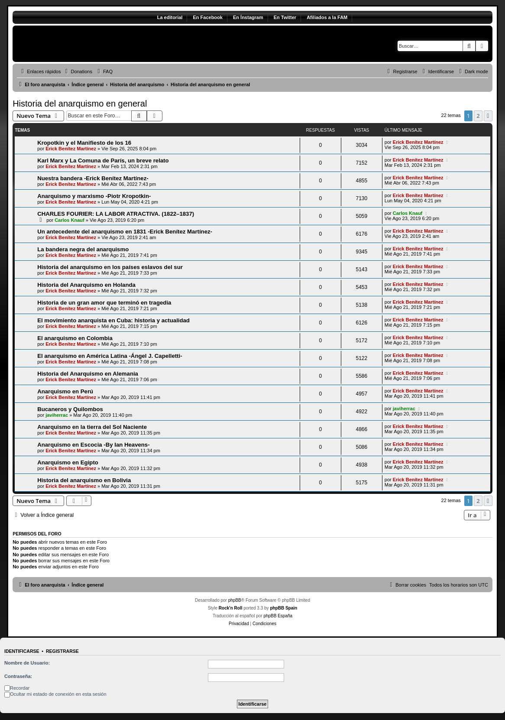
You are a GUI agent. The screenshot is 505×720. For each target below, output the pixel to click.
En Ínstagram (248, 17)
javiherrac (56, 415)
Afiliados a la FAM (327, 17)
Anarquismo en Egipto (67, 462)
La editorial (170, 17)
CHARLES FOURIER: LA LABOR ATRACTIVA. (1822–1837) (115, 214)
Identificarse (21, 651)
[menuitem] (77, 71)
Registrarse (62, 651)
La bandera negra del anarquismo (83, 249)
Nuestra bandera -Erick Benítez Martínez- (93, 178)
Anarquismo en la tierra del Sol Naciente (92, 427)
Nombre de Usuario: (27, 662)
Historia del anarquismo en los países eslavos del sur (110, 267)
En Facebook (207, 17)
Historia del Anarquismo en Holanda (86, 285)
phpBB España (277, 615)
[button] (488, 115)
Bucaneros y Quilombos (70, 409)
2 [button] (477, 116)
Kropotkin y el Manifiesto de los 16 (84, 142)
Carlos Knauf (69, 220)
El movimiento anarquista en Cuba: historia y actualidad (113, 320)
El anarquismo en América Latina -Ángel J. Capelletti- (109, 356)
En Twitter (285, 17)
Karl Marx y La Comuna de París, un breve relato (102, 160)
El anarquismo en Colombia (75, 338)
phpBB (234, 600)
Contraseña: (18, 676)
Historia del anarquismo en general (80, 103)
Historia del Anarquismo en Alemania (87, 373)
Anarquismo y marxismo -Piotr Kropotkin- (94, 196)
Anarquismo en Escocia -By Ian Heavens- (93, 444)
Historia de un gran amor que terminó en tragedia (104, 302)
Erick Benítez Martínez (70, 148)
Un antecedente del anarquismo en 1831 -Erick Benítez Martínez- (124, 231)
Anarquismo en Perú (65, 391)
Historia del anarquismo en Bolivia (84, 480)
